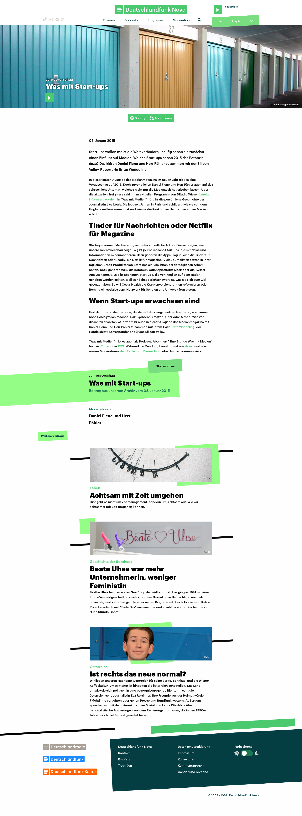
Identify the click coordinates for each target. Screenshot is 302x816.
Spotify (137, 118)
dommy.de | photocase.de (286, 104)
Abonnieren (161, 118)
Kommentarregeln (191, 765)
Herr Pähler (128, 351)
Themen (109, 20)
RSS (121, 346)
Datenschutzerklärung (194, 746)
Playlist (236, 21)
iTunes (105, 346)
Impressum (186, 753)
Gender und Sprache (193, 772)
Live (220, 21)
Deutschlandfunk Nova (135, 746)
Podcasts (131, 20)
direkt (189, 346)
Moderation (181, 20)
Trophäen (125, 765)
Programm (155, 20)
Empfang (124, 759)
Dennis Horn (152, 351)
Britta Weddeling (182, 327)
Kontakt (124, 753)
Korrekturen (186, 759)
